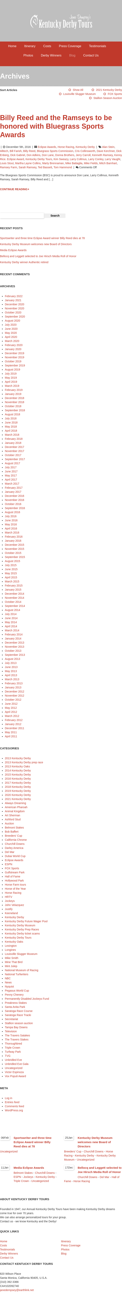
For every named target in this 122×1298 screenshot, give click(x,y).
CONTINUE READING (14, 189)
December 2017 (14, 447)
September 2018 (15, 410)
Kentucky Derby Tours (38, 159)
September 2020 (15, 316)
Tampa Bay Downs (16, 1027)
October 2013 (13, 650)
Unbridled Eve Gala (16, 1063)
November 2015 (14, 548)
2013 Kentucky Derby (18, 758)
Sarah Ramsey (28, 167)
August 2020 (12, 320)
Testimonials (97, 46)
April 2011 (11, 736)
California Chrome (16, 839)
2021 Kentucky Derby (109, 89)
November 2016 (14, 500)
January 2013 (13, 687)
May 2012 (11, 707)
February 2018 (14, 438)
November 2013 (14, 646)
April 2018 (11, 430)
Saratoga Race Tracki (18, 1015)
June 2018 (11, 422)
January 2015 (13, 589)
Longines (10, 949)
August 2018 (12, 414)
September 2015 (15, 557)
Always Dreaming (15, 803)
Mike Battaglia (73, 163)
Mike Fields (91, 163)
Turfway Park (13, 1051)
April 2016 (11, 528)
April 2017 (11, 479)
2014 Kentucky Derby (18, 770)
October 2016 (13, 504)
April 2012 (11, 711)
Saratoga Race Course (18, 1011)
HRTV (8, 896)
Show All (78, 89)
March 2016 (12, 532)
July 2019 (11, 373)
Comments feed (14, 1106)
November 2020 (14, 308)
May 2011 (11, 732)
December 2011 (14, 728)
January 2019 (13, 394)
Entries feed (12, 1102)
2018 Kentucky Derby (18, 786)
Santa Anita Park (15, 1006)
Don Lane (48, 155)
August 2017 (12, 463)
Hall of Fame (12, 876)
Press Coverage (70, 46)
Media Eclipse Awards (13, 250)
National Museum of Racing (21, 970)
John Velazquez (14, 905)
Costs (47, 46)
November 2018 (14, 402)
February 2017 (14, 487)
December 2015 (14, 544)
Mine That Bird (14, 962)
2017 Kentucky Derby (18, 782)
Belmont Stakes (14, 827)
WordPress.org (14, 1110)
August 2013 (12, 658)
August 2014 (12, 610)
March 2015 (12, 581)
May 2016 (11, 524)
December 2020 (14, 304)
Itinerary (30, 46)
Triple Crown (12, 1047)
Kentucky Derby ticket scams (22, 933)
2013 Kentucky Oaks (17, 766)
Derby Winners (51, 55)
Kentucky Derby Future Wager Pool (26, 921)
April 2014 (11, 626)
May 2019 (11, 377)
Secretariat (11, 1019)
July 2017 (11, 467)
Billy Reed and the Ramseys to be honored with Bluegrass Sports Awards (56, 126)
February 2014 (14, 634)
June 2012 (11, 703)
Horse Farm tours (15, 884)
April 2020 (11, 336)
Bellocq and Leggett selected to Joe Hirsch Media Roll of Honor (38, 256)
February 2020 (14, 345)
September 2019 (15, 365)
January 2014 (13, 638)
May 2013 (11, 671)
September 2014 (15, 605)
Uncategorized (13, 1068)
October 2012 (13, 699)
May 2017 (11, 475)
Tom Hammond (62, 167)
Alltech (4, 151)
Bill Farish (16, 151)
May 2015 (11, 573)
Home (12, 46)
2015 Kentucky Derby (18, 774)
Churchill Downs (14, 843)
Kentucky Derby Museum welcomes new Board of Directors (36, 244)
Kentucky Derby (85, 146)
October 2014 (13, 601)
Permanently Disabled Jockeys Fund (27, 998)
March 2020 (12, 341)
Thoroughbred (13, 1043)
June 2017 (11, 471)
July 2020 (11, 324)
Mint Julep (11, 966)
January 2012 (13, 724)
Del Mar (9, 852)
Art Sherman (12, 815)
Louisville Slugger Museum (79, 93)
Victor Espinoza (14, 1072)
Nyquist (9, 986)
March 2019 (12, 385)
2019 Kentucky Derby (18, 790)
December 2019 (14, 353)
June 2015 (11, 569)
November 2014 (14, 597)
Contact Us (90, 55)
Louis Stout (7, 163)
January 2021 (13, 300)
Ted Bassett (45, 167)
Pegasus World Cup (17, 990)
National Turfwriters (16, 974)
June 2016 (11, 520)
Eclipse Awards (47, 146)
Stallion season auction (107, 98)
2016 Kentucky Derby (18, 778)
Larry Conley (95, 159)
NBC (8, 978)
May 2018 (11, 426)
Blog (72, 55)
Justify (9, 909)
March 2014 (12, 630)
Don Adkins (33, 155)
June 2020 (11, 328)
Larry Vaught (112, 159)
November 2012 (14, 695)
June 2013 (11, 667)
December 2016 (14, 495)
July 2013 (11, 663)
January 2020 (13, 349)
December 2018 (14, 398)
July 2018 (11, 418)
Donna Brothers (64, 155)
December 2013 (14, 642)
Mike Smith (11, 958)
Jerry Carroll (83, 155)
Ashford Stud (13, 819)
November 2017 (14, 451)
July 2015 (11, 565)
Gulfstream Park (14, 872)
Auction (9, 823)
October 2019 (13, 361)
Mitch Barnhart (108, 163)
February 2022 (14, 296)
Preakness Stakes (16, 1002)
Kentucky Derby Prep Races (22, 929)
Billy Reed (29, 151)
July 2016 (11, 516)
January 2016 (13, 540)
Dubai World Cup (15, 856)
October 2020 (13, 312)
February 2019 (14, 389)
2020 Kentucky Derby (18, 794)
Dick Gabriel (17, 155)
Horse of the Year (15, 888)
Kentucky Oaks (14, 941)
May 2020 (11, 332)
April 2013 (11, 675)
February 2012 (14, 720)
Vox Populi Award (15, 1076)
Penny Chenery (14, 994)
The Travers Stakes (16, 1039)
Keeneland (11, 913)
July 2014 (11, 614)
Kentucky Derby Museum (20, 925)
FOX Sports (115, 93)
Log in (8, 1098)
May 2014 (11, 622)
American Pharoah (16, 807)
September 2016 (15, 508)
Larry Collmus (78, 159)
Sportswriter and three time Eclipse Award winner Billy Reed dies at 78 (42, 238)
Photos (28, 55)
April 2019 (11, 381)
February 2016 (14, 536)
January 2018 (13, 442)
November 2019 (14, 357)
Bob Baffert (11, 831)
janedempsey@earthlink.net (17, 1290)
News (8, 982)
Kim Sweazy (61, 159)
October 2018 (13, 406)
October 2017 (13, 455)
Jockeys (10, 900)
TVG (7, 1055)
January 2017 (13, 491)
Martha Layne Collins (28, 163)
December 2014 (14, 593)
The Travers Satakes (17, 1035)
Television (11, 1031)
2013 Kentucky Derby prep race (24, 762)
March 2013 (12, 679)
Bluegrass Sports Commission (55, 151)
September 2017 (15, 459)
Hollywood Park (14, 880)
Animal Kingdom (15, 811)
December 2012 (14, 691)
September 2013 (15, 654)
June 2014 (11, 618)
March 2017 (12, 483)
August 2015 (12, 561)
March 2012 (12, 716)
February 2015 (14, 585)
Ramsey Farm (8, 167)
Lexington (11, 945)
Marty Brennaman (53, 163)
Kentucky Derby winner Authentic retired (24, 262)
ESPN (8, 864)
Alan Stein (108, 146)
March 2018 (12, 434)
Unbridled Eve (13, 1059)
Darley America (14, 847)
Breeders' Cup (13, 835)
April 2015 (11, 577)
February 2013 (14, 683)
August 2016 (12, 512)
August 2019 (12, 369)
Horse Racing (66, 146)
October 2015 (13, 552)
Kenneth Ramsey (102, 155)
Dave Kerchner (106, 151)
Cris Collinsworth (85, 151)
